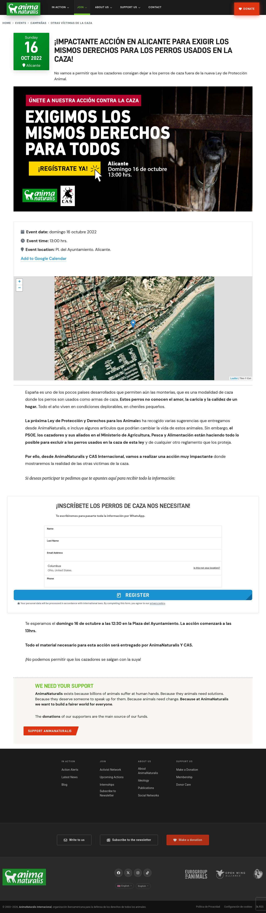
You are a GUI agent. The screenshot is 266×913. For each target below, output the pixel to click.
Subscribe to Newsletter (108, 793)
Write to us (74, 840)
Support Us (130, 7)
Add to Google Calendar (43, 258)
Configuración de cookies (238, 906)
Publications (146, 788)
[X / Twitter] (128, 873)
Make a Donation (187, 769)
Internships (107, 784)
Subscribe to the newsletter (129, 840)
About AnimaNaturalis (148, 771)
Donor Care (183, 784)
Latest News (70, 777)
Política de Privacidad (208, 906)
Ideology (143, 780)
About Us (103, 7)
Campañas (38, 23)
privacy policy (157, 603)
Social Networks (148, 795)
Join (82, 7)
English (124, 886)
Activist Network (110, 769)
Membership (184, 777)
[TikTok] (147, 873)
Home (6, 23)
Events (20, 23)
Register (133, 595)
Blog (64, 784)
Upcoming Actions (111, 777)
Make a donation (187, 840)
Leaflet (234, 378)
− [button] (19, 288)
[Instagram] (138, 873)
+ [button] (19, 282)
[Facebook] (118, 873)
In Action (60, 7)
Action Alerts (70, 769)
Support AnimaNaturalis (50, 731)
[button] (133, 568)
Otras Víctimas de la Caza (71, 23)
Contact (154, 7)
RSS (260, 906)
